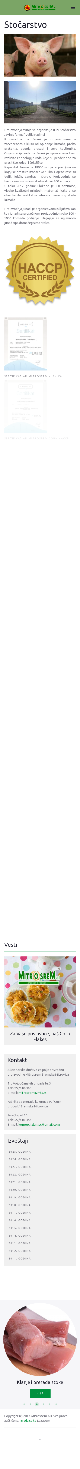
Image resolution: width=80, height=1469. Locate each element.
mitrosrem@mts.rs (32, 1092)
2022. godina (20, 1174)
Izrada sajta (28, 1420)
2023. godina (20, 1167)
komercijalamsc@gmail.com (39, 1124)
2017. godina (20, 1212)
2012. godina (20, 1251)
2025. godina (20, 1151)
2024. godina (20, 1159)
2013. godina (20, 1243)
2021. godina (20, 1182)
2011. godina (20, 1258)
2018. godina (20, 1205)
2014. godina (20, 1235)
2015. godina (20, 1228)
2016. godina (20, 1220)
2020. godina (20, 1189)
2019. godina (20, 1197)
